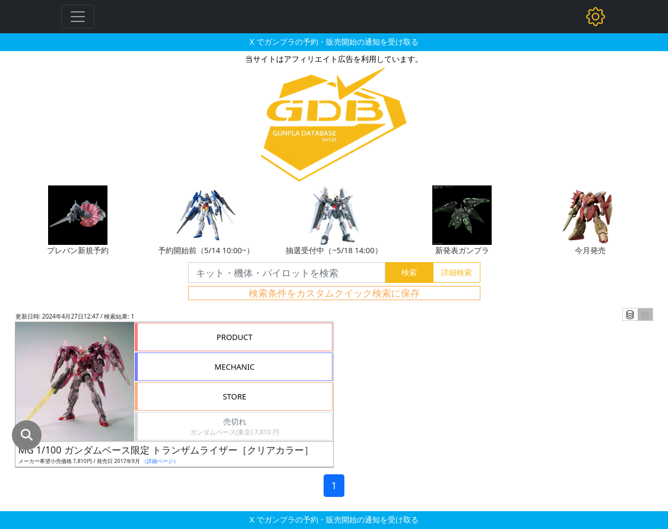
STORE (234, 396)
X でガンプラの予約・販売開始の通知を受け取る (333, 41)
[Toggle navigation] (77, 17)
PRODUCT (235, 337)
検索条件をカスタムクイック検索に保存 (334, 293)
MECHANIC (234, 366)
